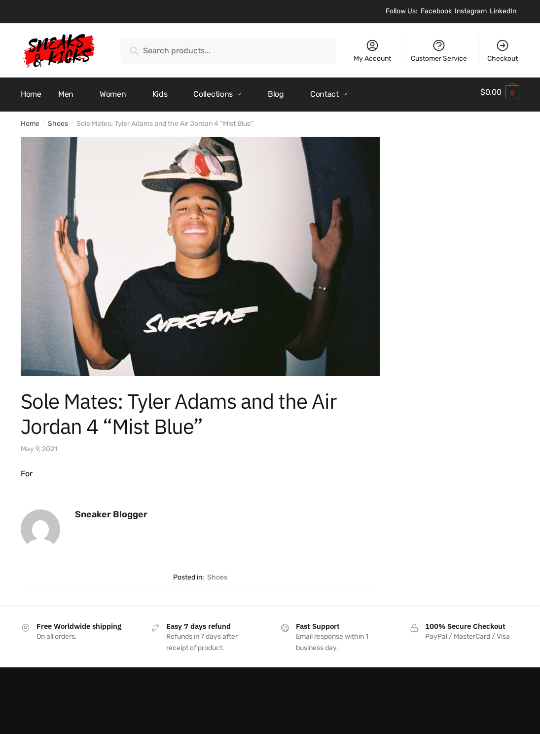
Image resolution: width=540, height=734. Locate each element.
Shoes (58, 119)
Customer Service (439, 51)
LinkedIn (503, 11)
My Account (372, 51)
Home (30, 119)
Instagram (471, 11)
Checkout (502, 51)
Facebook (436, 11)
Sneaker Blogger (111, 509)
